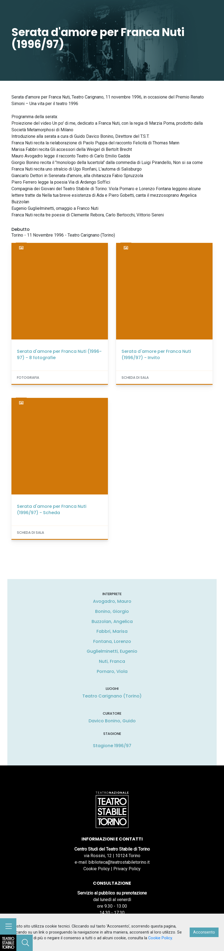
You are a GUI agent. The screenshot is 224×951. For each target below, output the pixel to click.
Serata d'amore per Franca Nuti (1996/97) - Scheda (51, 509)
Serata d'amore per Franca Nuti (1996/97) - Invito (156, 354)
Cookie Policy (96, 868)
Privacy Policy (127, 868)
